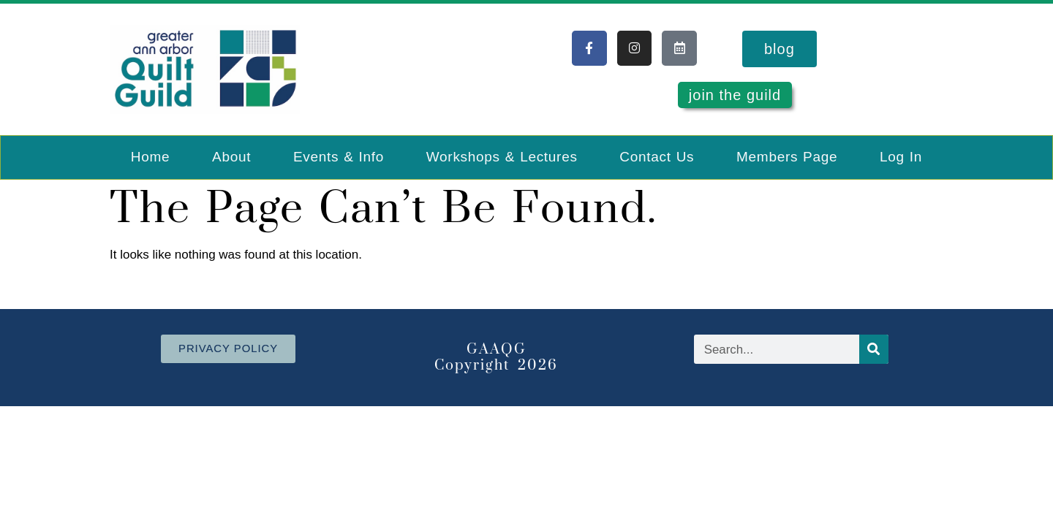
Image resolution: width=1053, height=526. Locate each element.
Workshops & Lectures (502, 156)
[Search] (873, 349)
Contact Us (656, 156)
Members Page (786, 156)
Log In (901, 156)
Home (150, 156)
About (231, 156)
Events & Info (338, 156)
